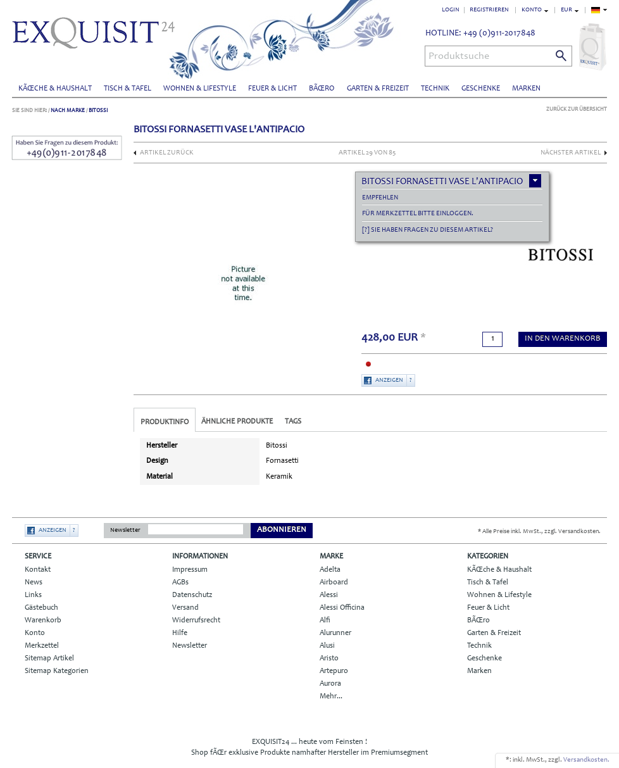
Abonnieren (281, 530)
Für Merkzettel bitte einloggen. (417, 213)
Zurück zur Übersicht (576, 109)
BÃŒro (321, 88)
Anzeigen (389, 380)
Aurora (330, 684)
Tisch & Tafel (127, 88)
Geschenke (480, 88)
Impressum (190, 570)
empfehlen (380, 197)
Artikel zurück (167, 152)
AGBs (180, 582)
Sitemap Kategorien (57, 671)
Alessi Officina (342, 608)
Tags (293, 421)
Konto (35, 633)
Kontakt (38, 570)
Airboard (334, 582)
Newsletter (125, 530)
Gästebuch (41, 608)
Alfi (325, 620)
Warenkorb (43, 620)
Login (451, 10)
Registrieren (489, 10)
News (33, 582)
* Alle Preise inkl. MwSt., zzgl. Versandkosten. (539, 532)
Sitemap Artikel (49, 658)
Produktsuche (458, 56)
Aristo (329, 658)
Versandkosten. (586, 760)
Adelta (330, 570)
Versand (185, 608)
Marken (526, 88)
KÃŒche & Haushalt (55, 88)
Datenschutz (192, 595)
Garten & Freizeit (378, 88)
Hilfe (179, 633)
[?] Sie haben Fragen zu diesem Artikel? (427, 230)
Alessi (329, 595)
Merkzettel (42, 646)
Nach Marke (68, 110)
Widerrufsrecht (196, 620)
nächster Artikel (571, 152)
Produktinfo (165, 422)
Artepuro (334, 671)
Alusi (327, 646)
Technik (435, 88)
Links (33, 595)
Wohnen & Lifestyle (199, 88)
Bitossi (98, 110)
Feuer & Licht (272, 88)
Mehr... (331, 696)
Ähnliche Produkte (237, 421)
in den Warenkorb (563, 339)
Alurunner (335, 633)
